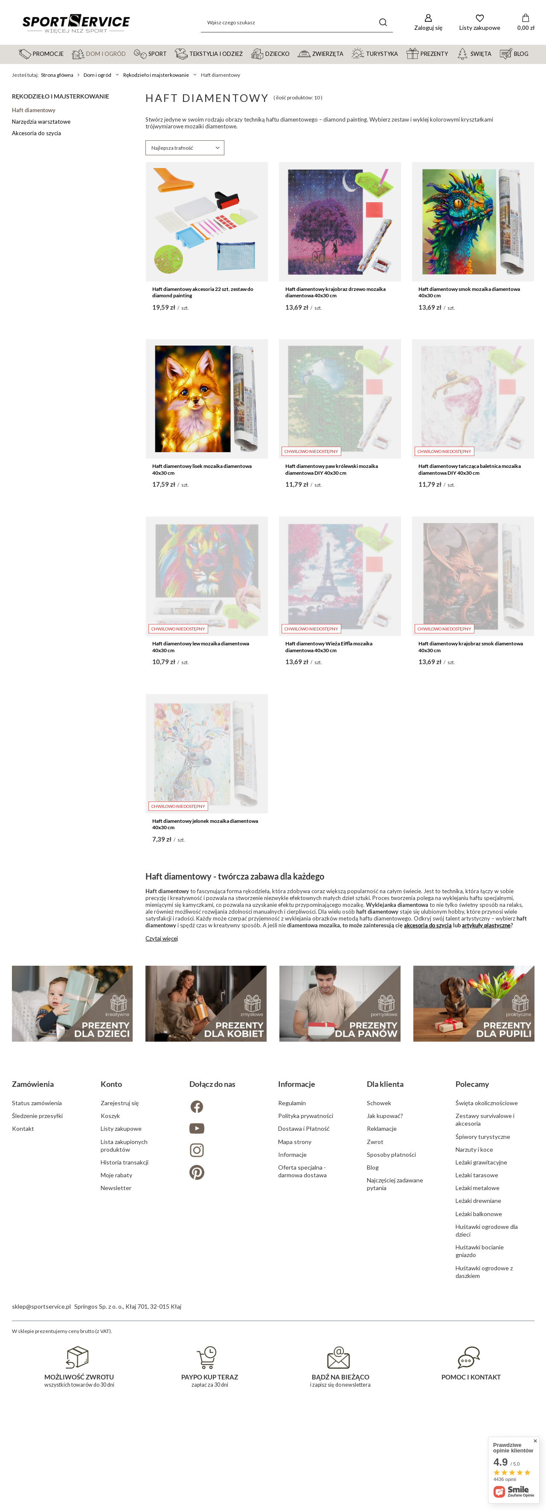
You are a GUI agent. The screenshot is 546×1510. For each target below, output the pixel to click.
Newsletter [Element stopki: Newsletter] (116, 1370)
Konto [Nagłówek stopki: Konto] (111, 1266)
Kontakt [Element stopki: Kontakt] (23, 1311)
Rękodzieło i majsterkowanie (156, 75)
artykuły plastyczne (486, 925)
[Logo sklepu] (76, 22)
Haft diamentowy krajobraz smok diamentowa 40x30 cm (470, 646)
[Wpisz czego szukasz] (297, 22)
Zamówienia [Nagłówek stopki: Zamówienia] (33, 1266)
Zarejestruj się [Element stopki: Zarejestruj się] (120, 1285)
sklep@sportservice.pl (41, 1489)
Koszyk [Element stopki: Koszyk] (110, 1298)
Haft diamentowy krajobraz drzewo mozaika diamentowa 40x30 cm (335, 292)
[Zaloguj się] (428, 22)
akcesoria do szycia (428, 925)
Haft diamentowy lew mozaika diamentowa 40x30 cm (200, 646)
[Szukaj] (383, 22)
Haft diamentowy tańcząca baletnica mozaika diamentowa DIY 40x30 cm (469, 469)
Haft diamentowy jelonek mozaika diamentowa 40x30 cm (205, 824)
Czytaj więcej (161, 938)
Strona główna (57, 75)
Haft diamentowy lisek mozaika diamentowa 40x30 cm (202, 469)
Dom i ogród (97, 75)
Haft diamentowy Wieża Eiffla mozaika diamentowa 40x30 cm (328, 646)
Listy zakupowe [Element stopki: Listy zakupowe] (121, 1311)
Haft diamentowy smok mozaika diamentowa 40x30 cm (469, 292)
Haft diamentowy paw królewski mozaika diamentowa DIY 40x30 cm (331, 469)
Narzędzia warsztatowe (41, 121)
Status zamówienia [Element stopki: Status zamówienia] (37, 1285)
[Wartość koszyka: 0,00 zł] (525, 23)
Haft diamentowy (33, 110)
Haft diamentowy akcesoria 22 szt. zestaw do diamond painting (202, 292)
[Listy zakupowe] (479, 22)
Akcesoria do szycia (36, 133)
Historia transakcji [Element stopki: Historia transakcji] (124, 1344)
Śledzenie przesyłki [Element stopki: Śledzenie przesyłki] (37, 1298)
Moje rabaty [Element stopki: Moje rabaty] (116, 1357)
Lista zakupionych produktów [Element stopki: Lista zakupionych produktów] (124, 1328)
